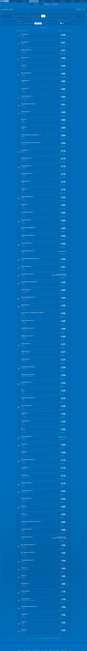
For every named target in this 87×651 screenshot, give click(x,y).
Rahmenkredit (63, 1)
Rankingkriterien (40, 638)
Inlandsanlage (24, 37)
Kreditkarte (53, 1)
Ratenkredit (72, 1)
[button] (43, 36)
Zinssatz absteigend (67, 30)
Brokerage (43, 1)
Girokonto (14, 1)
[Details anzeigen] (68, 36)
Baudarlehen (82, 1)
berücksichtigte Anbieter (31, 638)
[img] (62, 61)
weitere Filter (43, 27)
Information (36, 4)
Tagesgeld (24, 1)
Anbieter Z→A (61, 30)
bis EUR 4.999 (19, 23)
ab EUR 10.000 (38, 23)
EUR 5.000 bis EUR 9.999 (28, 23)
